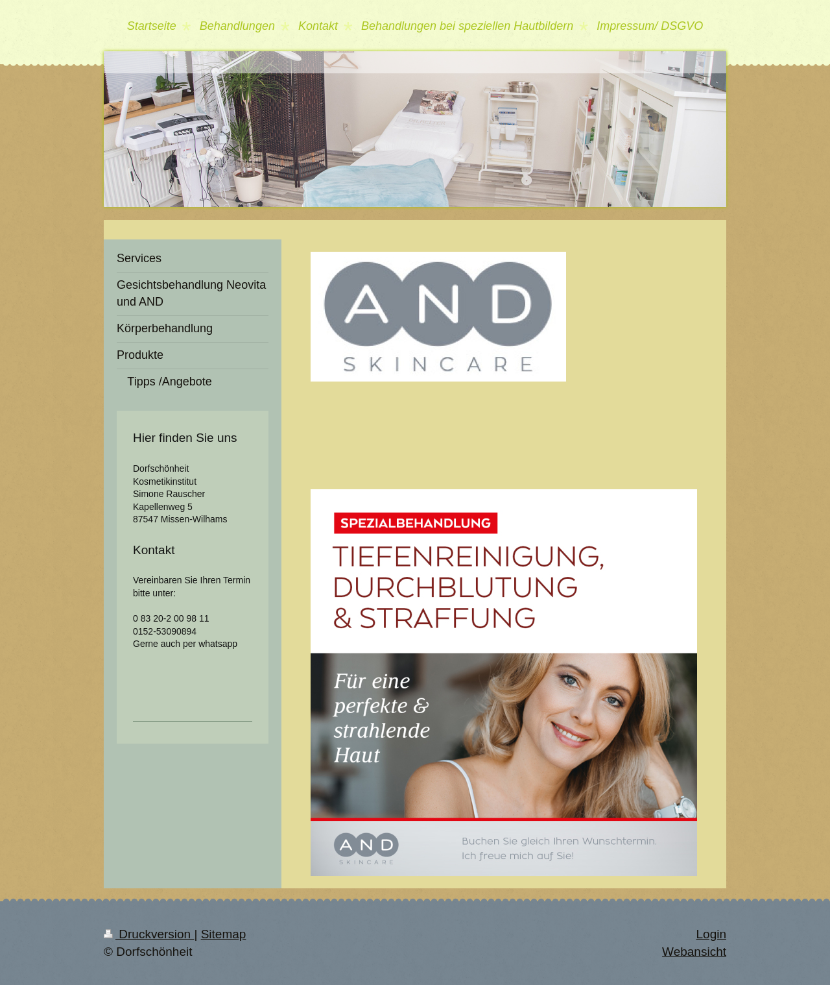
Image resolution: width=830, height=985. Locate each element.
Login (711, 934)
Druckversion (149, 934)
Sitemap (223, 934)
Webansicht (694, 951)
